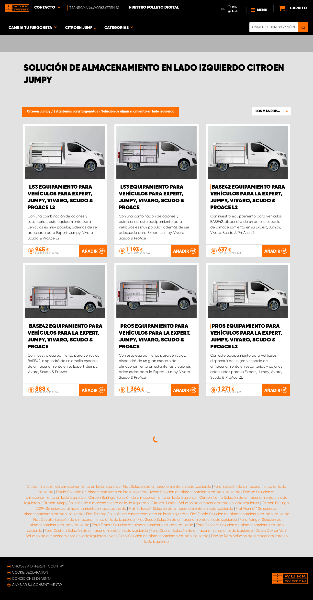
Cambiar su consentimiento (37, 585)
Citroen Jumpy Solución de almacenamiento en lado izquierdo (96, 503)
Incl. (234, 7)
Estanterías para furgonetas (76, 111)
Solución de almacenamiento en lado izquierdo (137, 111)
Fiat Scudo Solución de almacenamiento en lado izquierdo (187, 519)
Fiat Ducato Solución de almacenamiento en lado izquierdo (84, 519)
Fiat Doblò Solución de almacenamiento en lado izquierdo (239, 514)
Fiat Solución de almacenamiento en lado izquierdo (167, 486)
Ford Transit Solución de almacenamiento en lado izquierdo (142, 525)
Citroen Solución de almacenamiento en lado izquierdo (74, 486)
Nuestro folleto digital (154, 8)
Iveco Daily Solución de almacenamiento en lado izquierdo (158, 536)
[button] (271, 111)
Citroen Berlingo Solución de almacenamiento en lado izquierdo (142, 497)
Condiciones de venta (31, 578)
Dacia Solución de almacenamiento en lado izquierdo (101, 492)
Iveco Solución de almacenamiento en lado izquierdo (195, 492)
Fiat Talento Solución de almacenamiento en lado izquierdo (137, 514)
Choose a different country (38, 566)
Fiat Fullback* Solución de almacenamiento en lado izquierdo (181, 508)
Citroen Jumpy (39, 111)
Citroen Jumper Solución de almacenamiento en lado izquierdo (205, 503)
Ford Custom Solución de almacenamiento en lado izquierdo (96, 530)
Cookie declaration (30, 572)
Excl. (234, 11)
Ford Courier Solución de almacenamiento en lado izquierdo (202, 530)
